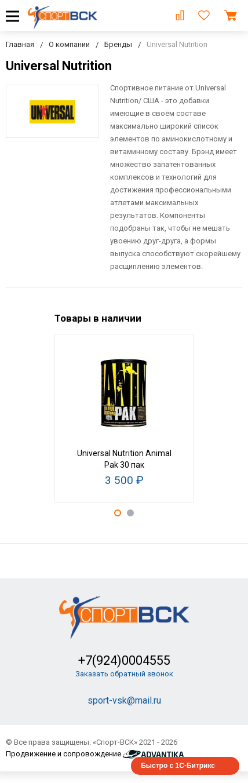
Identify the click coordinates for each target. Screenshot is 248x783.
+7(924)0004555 (124, 660)
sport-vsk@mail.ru (124, 700)
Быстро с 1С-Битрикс (178, 766)
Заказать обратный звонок (124, 673)
